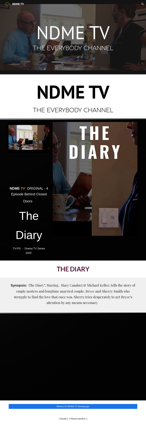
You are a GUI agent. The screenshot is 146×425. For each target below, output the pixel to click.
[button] (142, 4)
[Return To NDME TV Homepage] (73, 406)
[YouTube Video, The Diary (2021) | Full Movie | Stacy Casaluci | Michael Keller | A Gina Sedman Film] (73, 356)
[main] (73, 37)
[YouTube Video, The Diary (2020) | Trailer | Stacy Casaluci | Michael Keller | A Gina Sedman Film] (29, 170)
